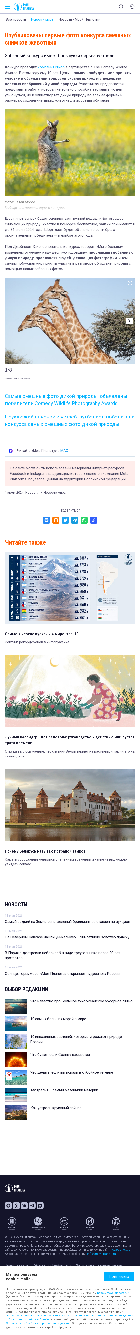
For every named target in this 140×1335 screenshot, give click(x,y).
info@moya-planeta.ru (101, 1253)
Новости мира (42, 19)
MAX (64, 451)
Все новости (16, 19)
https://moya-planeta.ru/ (113, 1293)
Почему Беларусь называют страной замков (45, 851)
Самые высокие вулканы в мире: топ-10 (42, 633)
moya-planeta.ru (120, 1249)
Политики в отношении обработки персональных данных (93, 1315)
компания (45, 67)
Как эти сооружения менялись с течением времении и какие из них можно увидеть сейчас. (66, 861)
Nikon (59, 67)
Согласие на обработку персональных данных (38, 1323)
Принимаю (119, 1276)
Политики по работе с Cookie (28, 1319)
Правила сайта (16, 1265)
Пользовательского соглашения (29, 1315)
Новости (16, 904)
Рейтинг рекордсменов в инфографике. (37, 642)
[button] (129, 321)
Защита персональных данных (99, 1265)
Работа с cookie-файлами (52, 1265)
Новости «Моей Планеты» (79, 19)
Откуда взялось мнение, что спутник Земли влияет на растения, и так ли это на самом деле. (70, 753)
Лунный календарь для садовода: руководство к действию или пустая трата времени (70, 740)
